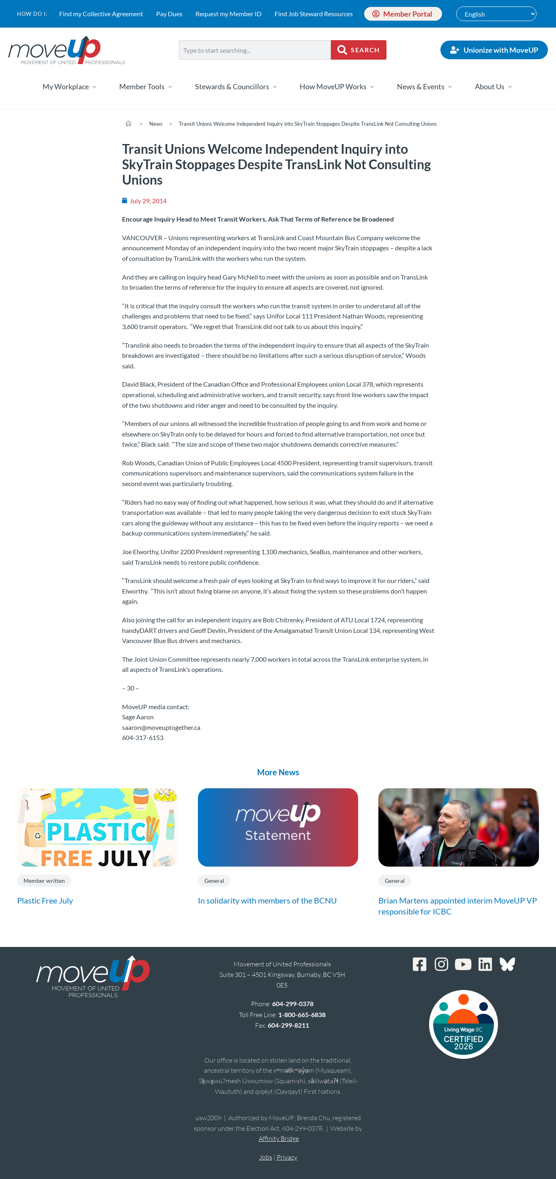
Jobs (265, 1157)
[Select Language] (496, 13)
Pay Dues (169, 13)
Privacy (287, 1157)
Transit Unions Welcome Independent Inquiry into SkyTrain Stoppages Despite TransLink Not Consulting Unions (308, 123)
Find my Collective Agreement (101, 13)
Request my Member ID (228, 13)
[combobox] (255, 50)
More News (278, 772)
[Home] (128, 123)
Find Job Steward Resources (314, 13)
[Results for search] (255, 64)
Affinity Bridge (279, 1138)
